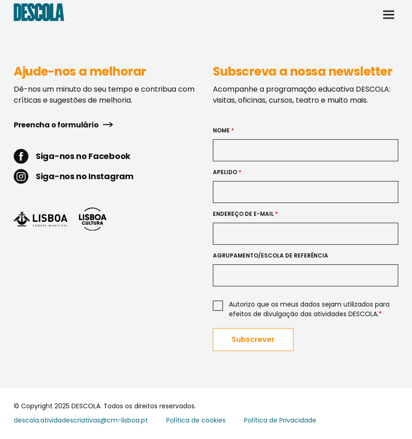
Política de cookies (196, 420)
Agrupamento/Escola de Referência (270, 255)
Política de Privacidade (280, 420)
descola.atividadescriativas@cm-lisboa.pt (81, 420)
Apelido (227, 172)
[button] (388, 13)
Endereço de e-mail (245, 214)
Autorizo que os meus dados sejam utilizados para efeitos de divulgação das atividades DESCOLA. (309, 309)
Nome (223, 130)
